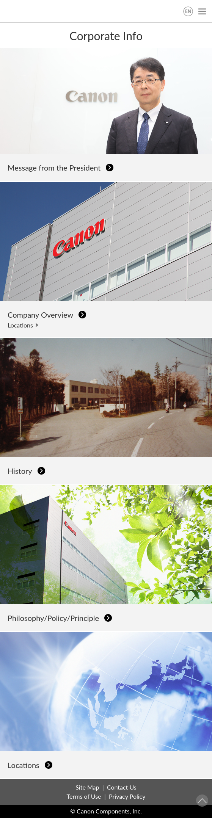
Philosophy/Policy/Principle (53, 617)
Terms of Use (84, 796)
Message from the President (54, 167)
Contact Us (122, 787)
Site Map (87, 787)
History (20, 470)
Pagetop (202, 800)
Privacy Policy (127, 796)
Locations (20, 325)
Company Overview (40, 314)
